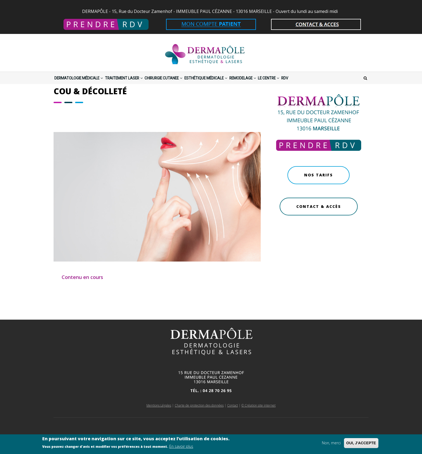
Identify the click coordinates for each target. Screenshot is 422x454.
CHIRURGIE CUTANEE (193, 85)
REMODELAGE (295, 85)
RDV (354, 85)
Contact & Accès (318, 221)
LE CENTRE (331, 85)
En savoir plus (181, 447)
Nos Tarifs (318, 189)
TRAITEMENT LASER (142, 85)
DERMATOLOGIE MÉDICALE (85, 85)
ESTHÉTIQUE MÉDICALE (247, 85)
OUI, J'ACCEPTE (361, 444)
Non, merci (331, 443)
